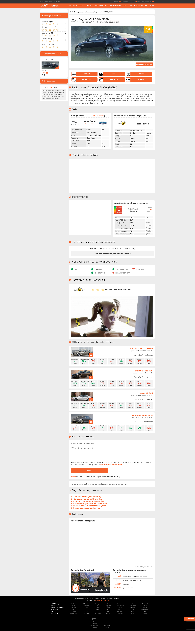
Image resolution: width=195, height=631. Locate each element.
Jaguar (97, 12)
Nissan (132, 607)
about (42, 1)
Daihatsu (86, 613)
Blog (152, 5)
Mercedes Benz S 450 (142, 415)
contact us (56, 1)
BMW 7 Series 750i (144, 371)
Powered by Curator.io (143, 566)
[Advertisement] (20, 46)
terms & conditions (57, 607)
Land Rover (120, 606)
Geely (97, 609)
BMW (74, 607)
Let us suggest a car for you (86, 508)
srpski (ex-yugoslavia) (146, 1)
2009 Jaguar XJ (47, 60)
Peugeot (132, 611)
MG (119, 609)
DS (86, 609)
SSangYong (145, 609)
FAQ (52, 611)
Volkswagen (94, 625)
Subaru (94, 618)
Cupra (86, 607)
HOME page (75, 12)
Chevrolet (73, 613)
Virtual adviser (75, 5)
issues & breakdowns (94, 116)
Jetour (108, 609)
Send (89, 471)
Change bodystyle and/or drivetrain (90, 503)
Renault (145, 604)
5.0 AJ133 (89, 123)
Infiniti (108, 604)
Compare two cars (118, 5)
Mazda (119, 611)
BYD (73, 609)
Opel (132, 609)
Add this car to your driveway (87, 497)
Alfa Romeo (74, 604)
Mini (132, 604)
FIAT (97, 606)
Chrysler (86, 604)
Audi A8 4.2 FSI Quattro (141, 348)
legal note (48, 1)
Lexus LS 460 (146, 393)
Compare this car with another (88, 499)
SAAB (145, 607)
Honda (97, 611)
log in (73, 476)
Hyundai (98, 613)
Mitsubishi (132, 606)
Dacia (86, 611)
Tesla (94, 622)
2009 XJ (104, 12)
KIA (108, 611)
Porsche (132, 613)
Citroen (86, 606)
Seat (145, 611)
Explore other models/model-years (89, 506)
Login (118, 1)
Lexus (120, 607)
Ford (97, 607)
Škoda (107, 627)
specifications (87, 12)
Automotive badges (138, 5)
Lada (108, 613)
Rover (145, 606)
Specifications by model (96, 5)
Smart (145, 613)
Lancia (119, 604)
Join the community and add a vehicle (113, 254)
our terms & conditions (111, 464)
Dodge (97, 604)
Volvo (95, 627)
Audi (73, 606)
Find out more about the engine (88, 501)
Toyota (94, 624)
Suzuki (94, 620)
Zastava (107, 625)
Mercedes (120, 613)
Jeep (108, 607)
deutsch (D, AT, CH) (129, 1)
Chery (74, 611)
